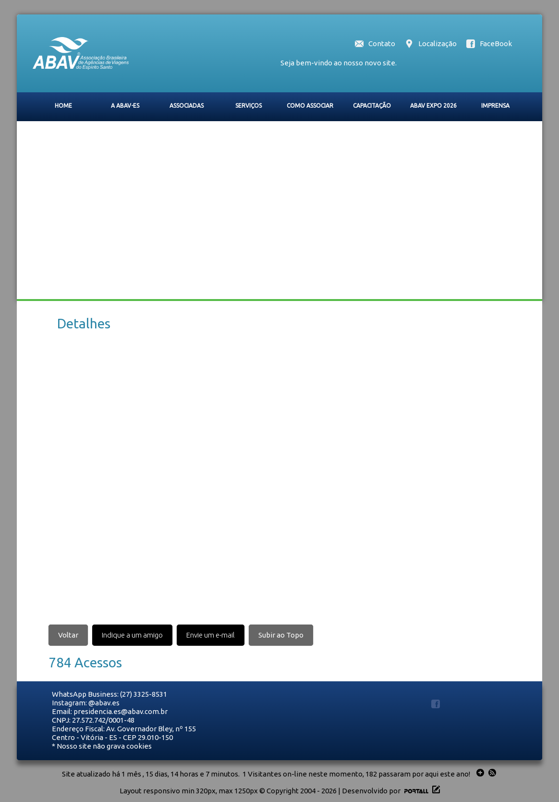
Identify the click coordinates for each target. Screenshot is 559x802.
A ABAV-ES (125, 105)
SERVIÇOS (248, 105)
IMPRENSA (495, 105)
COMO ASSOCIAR (310, 105)
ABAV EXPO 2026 (433, 105)
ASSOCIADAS (187, 105)
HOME (63, 105)
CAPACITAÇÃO (372, 105)
